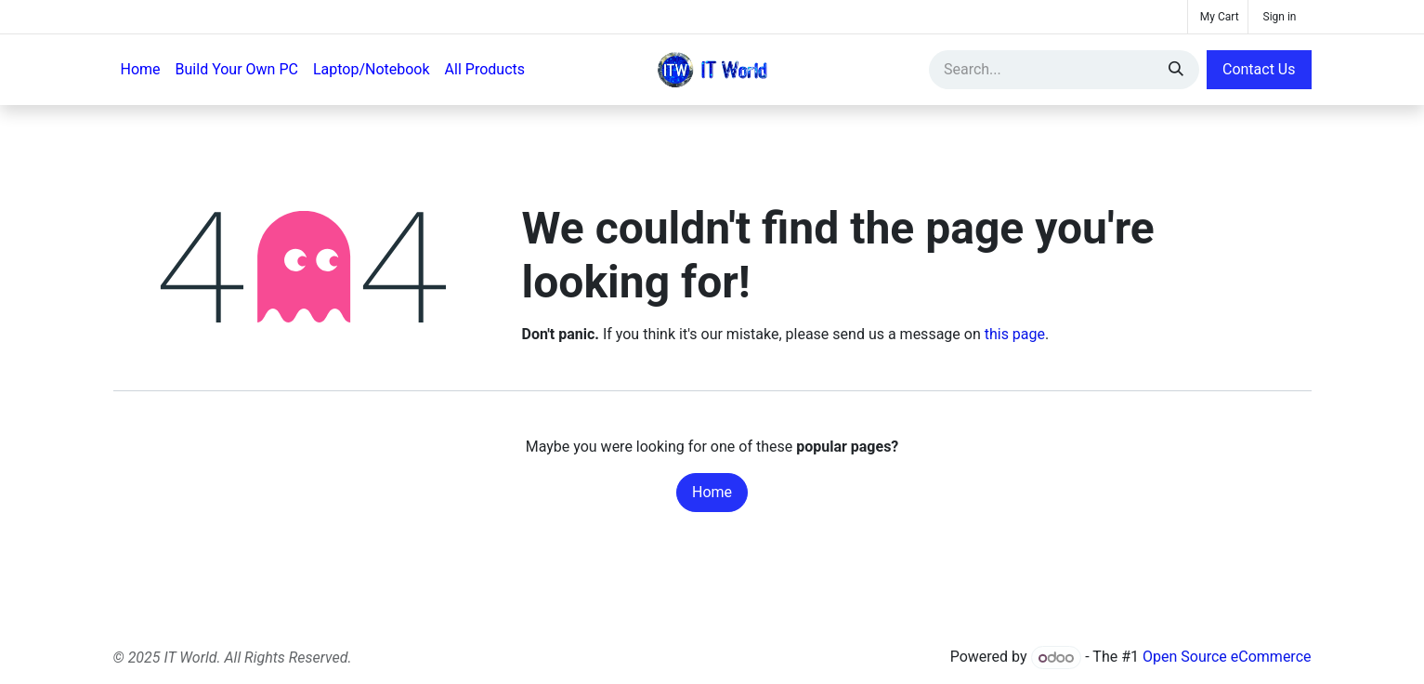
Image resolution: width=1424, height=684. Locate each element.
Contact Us (1259, 69)
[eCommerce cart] (1218, 16)
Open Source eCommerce (1227, 657)
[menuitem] (140, 69)
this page (1015, 334)
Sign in (1280, 16)
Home (712, 492)
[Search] (1176, 69)
